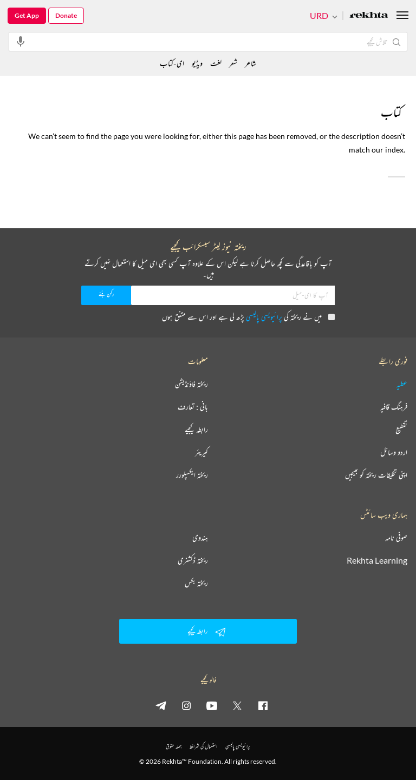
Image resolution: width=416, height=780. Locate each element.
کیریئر (201, 452)
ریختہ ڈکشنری (193, 560)
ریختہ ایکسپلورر (192, 475)
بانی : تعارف (193, 406)
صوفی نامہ (396, 537)
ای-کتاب (172, 63)
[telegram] (161, 705)
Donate (66, 15)
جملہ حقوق (173, 746)
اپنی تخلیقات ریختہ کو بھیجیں (376, 475)
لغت (216, 63)
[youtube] (211, 705)
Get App (27, 15)
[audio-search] (20, 41)
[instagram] (186, 705)
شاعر (250, 63)
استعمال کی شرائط (203, 746)
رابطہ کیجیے (196, 429)
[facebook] (262, 705)
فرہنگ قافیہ (393, 406)
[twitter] (237, 705)
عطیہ (401, 384)
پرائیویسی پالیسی (264, 317)
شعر (233, 63)
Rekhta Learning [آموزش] (377, 560)
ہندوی (200, 537)
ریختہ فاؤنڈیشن (191, 384)
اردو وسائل (393, 452)
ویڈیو (197, 63)
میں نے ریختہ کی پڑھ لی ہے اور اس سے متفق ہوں (248, 317)
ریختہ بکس (196, 583)
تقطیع (401, 429)
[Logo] (369, 16)
